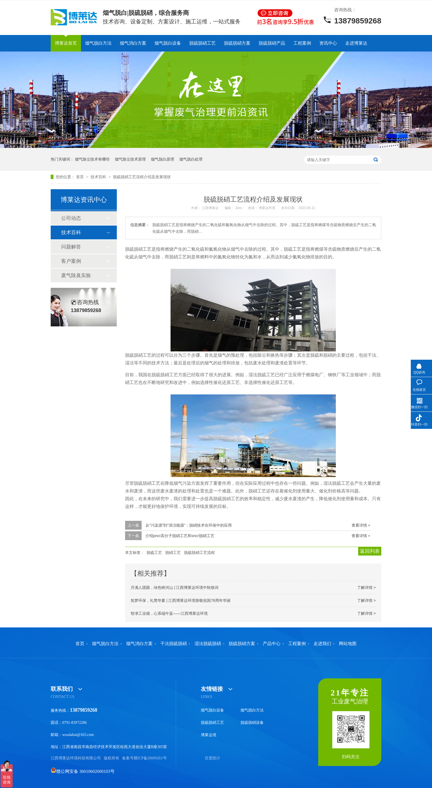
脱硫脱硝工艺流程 (199, 552)
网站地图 (348, 643)
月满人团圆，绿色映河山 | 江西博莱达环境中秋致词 (174, 587)
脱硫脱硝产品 (272, 43)
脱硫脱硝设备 (252, 723)
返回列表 (370, 551)
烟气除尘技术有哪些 (92, 159)
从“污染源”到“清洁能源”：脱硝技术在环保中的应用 (188, 525)
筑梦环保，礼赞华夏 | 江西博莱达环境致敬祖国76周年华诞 (181, 600)
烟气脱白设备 (168, 43)
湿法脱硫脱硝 (208, 643)
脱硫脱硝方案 (237, 43)
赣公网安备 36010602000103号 (83, 771)
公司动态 (71, 218)
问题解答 (71, 247)
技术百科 (99, 177)
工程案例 (302, 43)
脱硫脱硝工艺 (202, 43)
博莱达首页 (66, 43)
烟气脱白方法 (98, 43)
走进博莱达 (356, 43)
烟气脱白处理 (190, 159)
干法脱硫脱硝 (173, 643)
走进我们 (322, 643)
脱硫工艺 (154, 552)
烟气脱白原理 (162, 159)
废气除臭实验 (76, 275)
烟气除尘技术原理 (130, 159)
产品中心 (271, 643)
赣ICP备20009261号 (150, 758)
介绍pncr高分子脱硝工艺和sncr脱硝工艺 (179, 536)
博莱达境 (208, 735)
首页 (80, 177)
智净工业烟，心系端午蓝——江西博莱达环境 (169, 613)
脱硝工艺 (173, 552)
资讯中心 (328, 43)
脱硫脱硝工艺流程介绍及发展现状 (142, 177)
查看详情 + (361, 525)
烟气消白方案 (133, 43)
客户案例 (71, 261)
